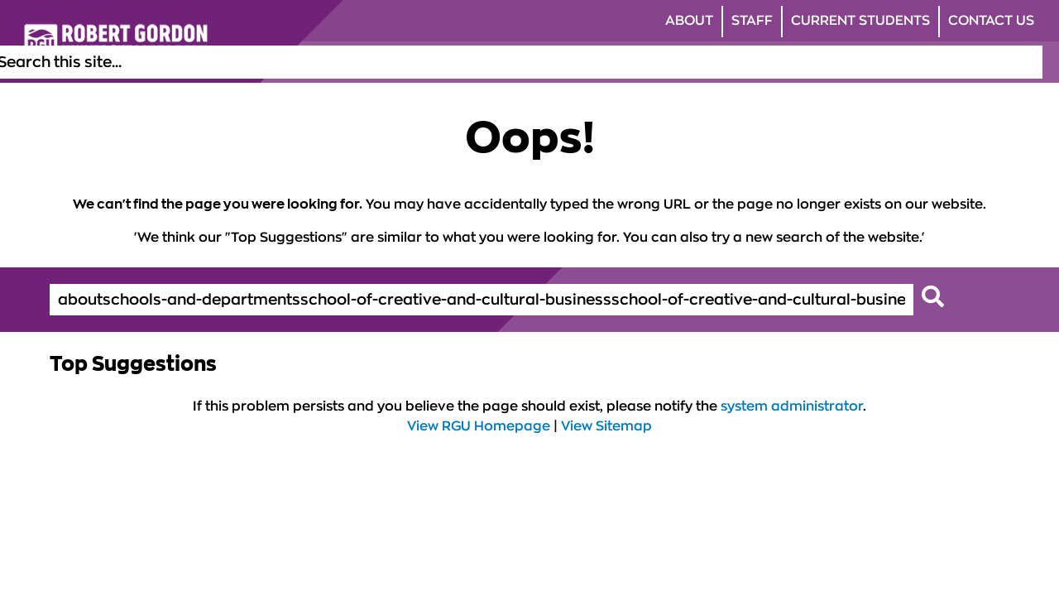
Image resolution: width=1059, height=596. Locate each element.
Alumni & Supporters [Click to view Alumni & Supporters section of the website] (699, 62)
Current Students (860, 20)
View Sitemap (606, 426)
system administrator (792, 406)
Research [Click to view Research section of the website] (816, 62)
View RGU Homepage (478, 426)
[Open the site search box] (1029, 62)
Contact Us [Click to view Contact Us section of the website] (991, 20)
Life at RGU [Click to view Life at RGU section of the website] (577, 62)
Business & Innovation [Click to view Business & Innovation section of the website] (937, 62)
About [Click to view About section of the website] (689, 20)
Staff (752, 20)
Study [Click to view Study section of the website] (505, 62)
